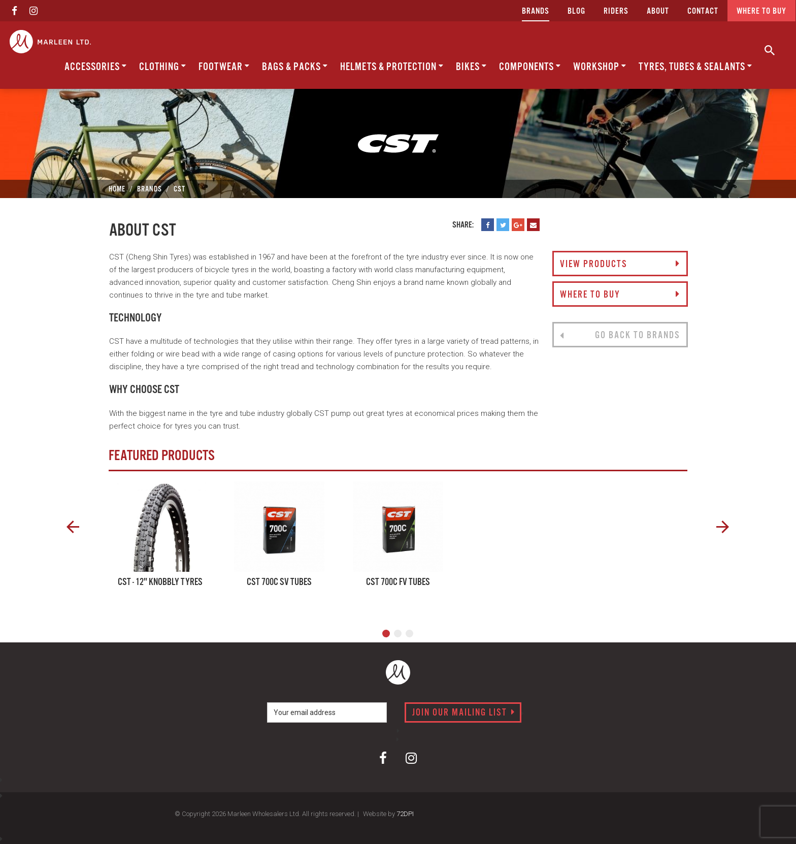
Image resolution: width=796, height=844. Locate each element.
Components (530, 67)
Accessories (95, 67)
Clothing (162, 67)
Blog (576, 11)
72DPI (405, 814)
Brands (535, 11)
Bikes (471, 67)
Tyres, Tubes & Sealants (695, 67)
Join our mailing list (463, 713)
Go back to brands (620, 336)
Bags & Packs (295, 67)
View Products (620, 264)
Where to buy (761, 11)
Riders (616, 11)
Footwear (224, 67)
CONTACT (702, 11)
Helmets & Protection (392, 67)
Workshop (599, 67)
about (658, 11)
